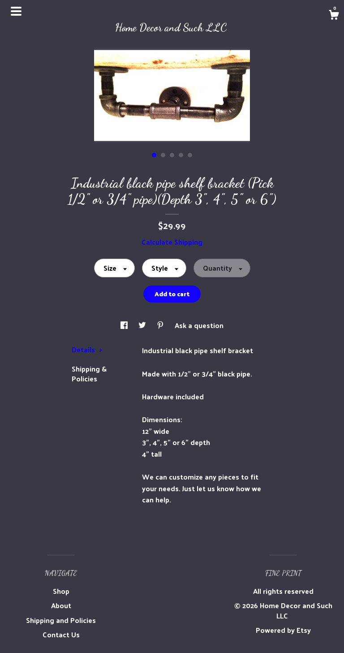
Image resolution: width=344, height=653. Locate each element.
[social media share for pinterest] (161, 325)
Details (87, 349)
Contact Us (61, 634)
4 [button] (181, 155)
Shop (61, 590)
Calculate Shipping (172, 241)
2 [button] (163, 155)
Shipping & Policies (89, 373)
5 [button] (190, 155)
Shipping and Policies (61, 620)
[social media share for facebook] (124, 325)
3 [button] (172, 155)
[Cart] (334, 16)
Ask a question (199, 325)
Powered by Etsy (283, 629)
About (61, 605)
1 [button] (154, 155)
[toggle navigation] (16, 11)
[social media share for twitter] (143, 325)
